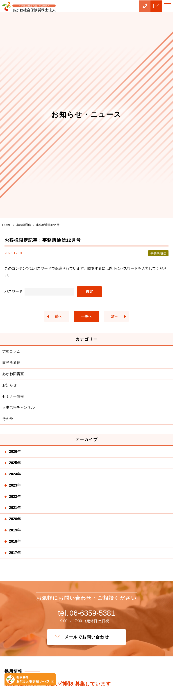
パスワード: (39, 291)
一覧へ (86, 316)
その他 (7, 419)
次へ (118, 316)
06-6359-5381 (86, 614)
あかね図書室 (13, 374)
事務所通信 (11, 362)
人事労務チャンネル (18, 407)
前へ (55, 316)
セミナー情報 (13, 396)
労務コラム (11, 351)
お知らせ (9, 385)
